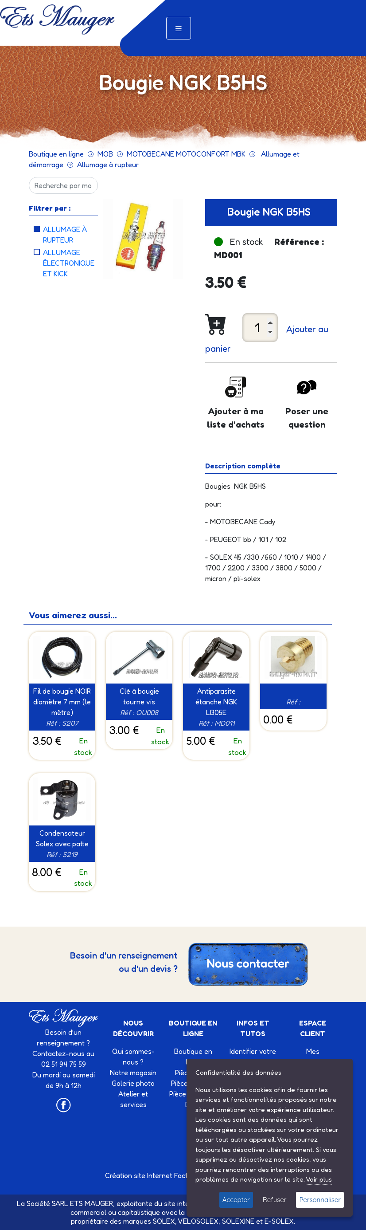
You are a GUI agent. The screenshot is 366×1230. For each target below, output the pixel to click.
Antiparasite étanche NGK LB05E (216, 702)
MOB (105, 153)
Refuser (275, 1199)
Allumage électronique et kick (68, 263)
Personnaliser (320, 1199)
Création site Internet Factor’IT (153, 1175)
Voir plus (319, 1179)
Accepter (236, 1199)
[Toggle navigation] (178, 28)
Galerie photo (133, 1083)
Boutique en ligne (56, 153)
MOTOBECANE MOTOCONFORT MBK (186, 153)
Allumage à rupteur (108, 164)
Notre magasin (133, 1072)
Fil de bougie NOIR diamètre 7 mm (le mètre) (62, 702)
